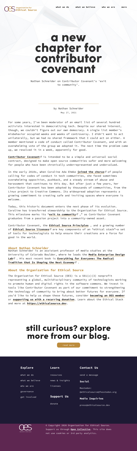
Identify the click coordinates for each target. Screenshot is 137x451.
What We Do (27, 375)
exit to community (62, 214)
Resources (56, 375)
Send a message (89, 375)
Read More (68, 345)
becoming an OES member (107, 295)
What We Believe (30, 380)
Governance (27, 391)
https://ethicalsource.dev (46, 303)
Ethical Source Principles (69, 225)
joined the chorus (90, 171)
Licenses (55, 386)
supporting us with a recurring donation (43, 299)
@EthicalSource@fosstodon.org (98, 392)
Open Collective (80, 429)
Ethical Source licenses (31, 229)
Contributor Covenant (24, 156)
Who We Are (27, 386)
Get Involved (28, 397)
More (124, 7)
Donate (54, 403)
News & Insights (60, 380)
